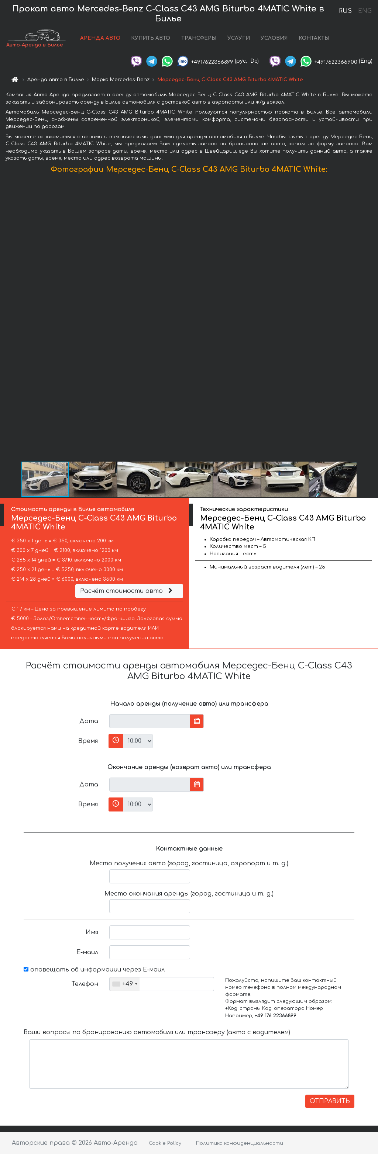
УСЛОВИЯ (274, 38)
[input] (149, 721)
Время (88, 741)
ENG (364, 11)
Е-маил (87, 952)
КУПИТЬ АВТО (150, 38)
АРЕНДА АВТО (100, 38)
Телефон (85, 984)
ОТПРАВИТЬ (330, 1101)
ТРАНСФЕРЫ (198, 38)
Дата (88, 721)
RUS (345, 11)
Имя (92, 932)
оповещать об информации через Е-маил (94, 969)
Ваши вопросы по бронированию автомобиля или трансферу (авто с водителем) (157, 1032)
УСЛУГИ (238, 38)
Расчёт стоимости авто (127, 591)
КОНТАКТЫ (314, 38)
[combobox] (125, 984)
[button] (371, 319)
